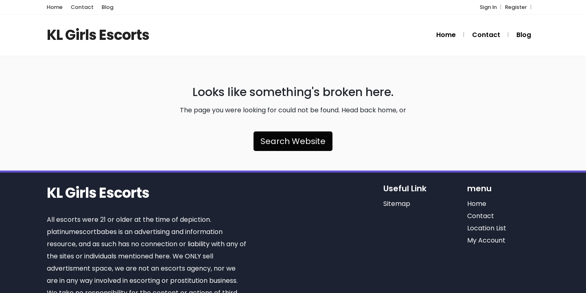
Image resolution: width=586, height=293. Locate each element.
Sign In (488, 7)
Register (516, 7)
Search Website (293, 141)
